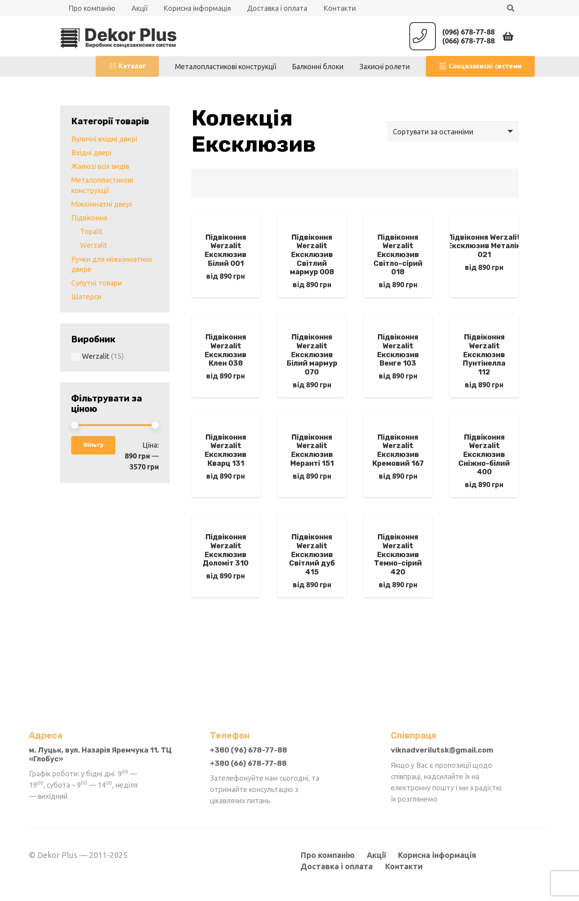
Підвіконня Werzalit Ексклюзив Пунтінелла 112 (484, 354)
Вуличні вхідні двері (104, 139)
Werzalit (93, 245)
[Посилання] (118, 36)
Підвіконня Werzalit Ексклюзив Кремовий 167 (398, 450)
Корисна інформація (437, 855)
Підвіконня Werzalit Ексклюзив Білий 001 (225, 250)
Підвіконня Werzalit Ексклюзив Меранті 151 (312, 450)
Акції (376, 855)
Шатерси (86, 296)
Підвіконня (89, 218)
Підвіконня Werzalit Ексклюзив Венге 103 (398, 350)
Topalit (91, 231)
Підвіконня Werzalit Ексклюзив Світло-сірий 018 (398, 254)
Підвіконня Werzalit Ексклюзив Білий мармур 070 (312, 354)
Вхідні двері (91, 152)
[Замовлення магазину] (453, 131)
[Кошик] (508, 36)
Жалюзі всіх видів (100, 166)
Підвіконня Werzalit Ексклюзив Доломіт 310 (225, 550)
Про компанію (327, 855)
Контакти (404, 866)
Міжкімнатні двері (101, 204)
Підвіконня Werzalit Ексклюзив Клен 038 (225, 350)
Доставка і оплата (336, 866)
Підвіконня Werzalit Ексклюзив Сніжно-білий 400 (484, 454)
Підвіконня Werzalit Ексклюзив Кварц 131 (225, 450)
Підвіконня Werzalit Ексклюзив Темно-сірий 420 (398, 554)
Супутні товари (96, 283)
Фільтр (93, 445)
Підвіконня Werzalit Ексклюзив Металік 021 (484, 246)
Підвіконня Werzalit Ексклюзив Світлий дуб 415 (312, 554)
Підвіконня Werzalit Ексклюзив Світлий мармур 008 (312, 254)
